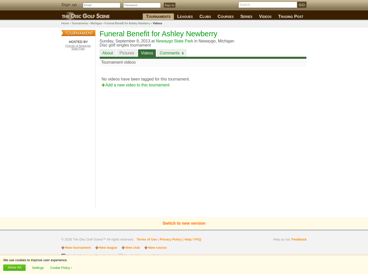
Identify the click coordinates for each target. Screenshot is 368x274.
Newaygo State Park (174, 41)
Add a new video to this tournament (138, 85)
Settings (38, 267)
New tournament (78, 247)
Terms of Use (146, 239)
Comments (171, 53)
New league (108, 247)
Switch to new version (184, 223)
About (107, 53)
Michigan (96, 23)
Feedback (299, 239)
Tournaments (80, 23)
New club (132, 247)
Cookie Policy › (61, 267)
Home (65, 23)
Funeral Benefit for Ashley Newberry (127, 23)
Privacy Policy (171, 239)
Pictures (127, 53)
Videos (147, 53)
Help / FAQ (193, 239)
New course (157, 247)
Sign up (69, 4)
